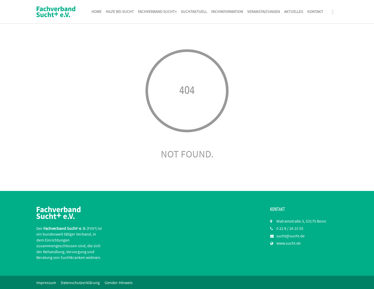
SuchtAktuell (194, 11)
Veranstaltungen (263, 11)
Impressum (46, 282)
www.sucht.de (288, 243)
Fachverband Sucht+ (157, 11)
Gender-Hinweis (119, 282)
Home (96, 11)
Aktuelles (293, 11)
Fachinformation (227, 11)
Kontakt (315, 11)
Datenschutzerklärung (80, 282)
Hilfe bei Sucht (120, 11)
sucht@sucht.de (290, 235)
